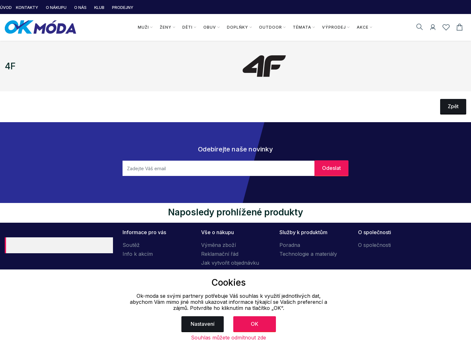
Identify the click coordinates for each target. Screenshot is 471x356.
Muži (143, 27)
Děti (187, 27)
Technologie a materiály (308, 254)
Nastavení (202, 324)
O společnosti (374, 245)
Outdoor (270, 27)
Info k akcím (138, 254)
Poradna (289, 245)
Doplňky (237, 27)
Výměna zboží (218, 245)
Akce (363, 27)
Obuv (209, 27)
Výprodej (334, 27)
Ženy (166, 27)
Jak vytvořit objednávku (230, 263)
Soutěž (131, 245)
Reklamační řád (219, 254)
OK (254, 324)
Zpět (453, 106)
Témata (302, 27)
